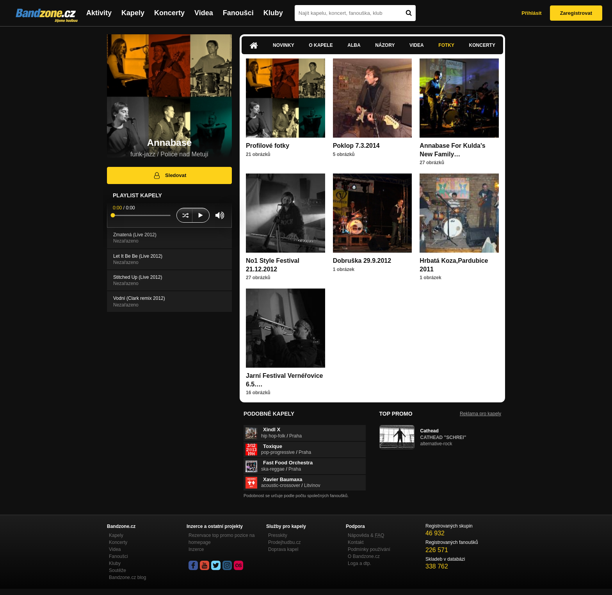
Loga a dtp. (359, 563)
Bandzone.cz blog (127, 577)
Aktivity (99, 13)
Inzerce (196, 549)
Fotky (446, 45)
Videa (203, 13)
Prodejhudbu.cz (284, 542)
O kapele (321, 45)
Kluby (273, 13)
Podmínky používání (369, 549)
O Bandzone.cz (364, 556)
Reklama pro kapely (480, 413)
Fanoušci (238, 13)
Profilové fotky (267, 145)
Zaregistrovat (576, 13)
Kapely (132, 13)
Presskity (277, 535)
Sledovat (170, 175)
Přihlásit (531, 13)
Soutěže (117, 570)
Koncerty (169, 13)
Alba (353, 45)
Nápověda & (366, 535)
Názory (385, 45)
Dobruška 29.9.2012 (362, 260)
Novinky (283, 45)
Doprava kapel (283, 549)
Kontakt (356, 542)
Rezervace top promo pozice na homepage (221, 539)
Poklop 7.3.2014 (356, 145)
